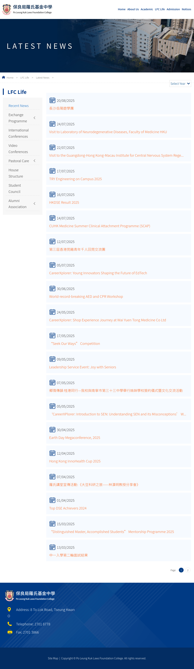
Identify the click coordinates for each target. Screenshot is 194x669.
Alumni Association (18, 205)
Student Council (15, 189)
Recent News (19, 105)
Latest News (42, 77)
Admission (173, 9)
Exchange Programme (18, 117)
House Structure (16, 173)
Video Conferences (18, 149)
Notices (186, 9)
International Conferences (19, 133)
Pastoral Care (19, 161)
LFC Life (160, 9)
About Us (133, 9)
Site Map (53, 658)
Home (121, 9)
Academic (147, 9)
